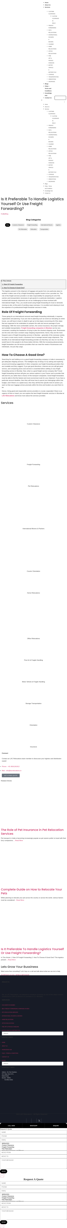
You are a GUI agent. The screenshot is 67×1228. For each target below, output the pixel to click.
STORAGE (51, 74)
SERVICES (6, 1000)
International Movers (47, 225)
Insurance (33, 747)
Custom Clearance (33, 424)
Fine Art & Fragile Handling (33, 660)
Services (47, 7)
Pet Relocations (33, 486)
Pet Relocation (23, 229)
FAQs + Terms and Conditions (48, 88)
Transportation (44, 229)
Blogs (46, 84)
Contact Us (48, 98)
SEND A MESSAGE (22, 975)
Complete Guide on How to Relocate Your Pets (31, 891)
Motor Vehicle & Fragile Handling (33, 682)
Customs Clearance (18, 225)
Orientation (33, 725)
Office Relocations (33, 638)
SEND (4, 1171)
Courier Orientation (33, 571)
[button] (47, 100)
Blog (7, 225)
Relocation (34, 229)
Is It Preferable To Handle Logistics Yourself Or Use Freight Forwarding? (32, 951)
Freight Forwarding (33, 464)
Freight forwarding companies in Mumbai (36, 328)
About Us (48, 5)
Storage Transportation (34, 703)
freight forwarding (32, 225)
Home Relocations (33, 593)
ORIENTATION (52, 79)
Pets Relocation (33, 1149)
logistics (58, 225)
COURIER (51, 44)
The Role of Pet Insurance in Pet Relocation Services (32, 832)
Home (46, 2)
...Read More (18, 840)
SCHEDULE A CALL (8, 975)
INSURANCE (52, 81)
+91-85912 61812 (8, 1079)
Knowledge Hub (49, 191)
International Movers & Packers (33, 529)
